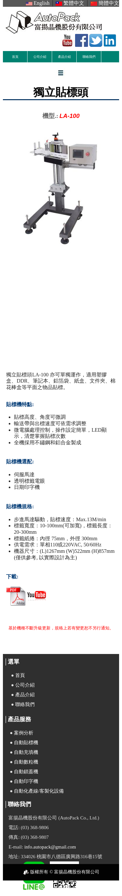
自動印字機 (26, 781)
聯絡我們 (89, 56)
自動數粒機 (26, 761)
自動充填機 (26, 752)
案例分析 (23, 732)
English (38, 3)
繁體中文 (70, 3)
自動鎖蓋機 (26, 771)
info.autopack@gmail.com (50, 846)
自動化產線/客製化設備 (39, 791)
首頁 (15, 56)
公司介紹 (39, 56)
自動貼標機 (26, 742)
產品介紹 (64, 56)
